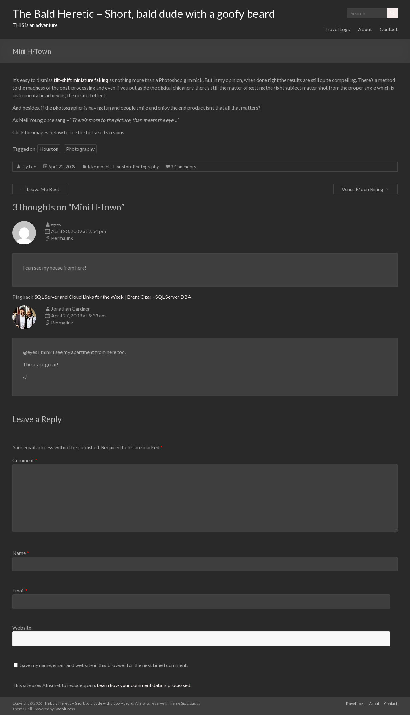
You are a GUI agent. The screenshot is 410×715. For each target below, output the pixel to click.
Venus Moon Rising (365, 189)
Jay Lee (29, 166)
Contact (389, 29)
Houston (48, 149)
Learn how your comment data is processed (143, 685)
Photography (80, 149)
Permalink (62, 238)
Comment (24, 460)
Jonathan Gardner (70, 308)
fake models (99, 166)
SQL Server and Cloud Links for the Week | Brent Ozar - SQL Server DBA (113, 297)
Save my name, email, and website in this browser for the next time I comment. (104, 665)
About (365, 29)
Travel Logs (337, 29)
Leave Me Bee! (40, 189)
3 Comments (183, 166)
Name (20, 553)
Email (20, 590)
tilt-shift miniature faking (81, 80)
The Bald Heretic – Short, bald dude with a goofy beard (148, 14)
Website (21, 628)
